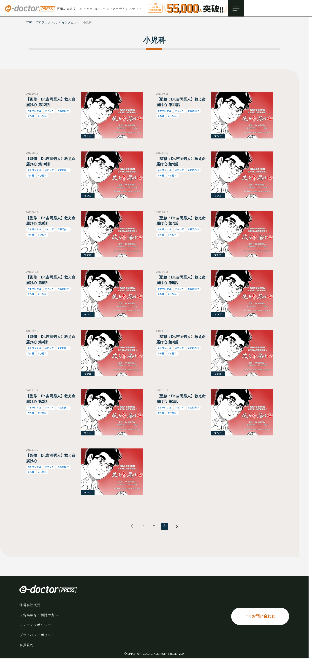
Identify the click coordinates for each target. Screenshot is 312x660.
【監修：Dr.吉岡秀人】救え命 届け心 (51, 458)
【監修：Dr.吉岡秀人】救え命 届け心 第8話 (51, 220)
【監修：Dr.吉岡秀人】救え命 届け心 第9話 (181, 161)
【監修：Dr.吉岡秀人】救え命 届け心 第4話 (51, 339)
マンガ (88, 136)
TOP (29, 22)
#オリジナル (34, 110)
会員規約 (27, 646)
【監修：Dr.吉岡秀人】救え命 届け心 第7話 (181, 220)
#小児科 (42, 116)
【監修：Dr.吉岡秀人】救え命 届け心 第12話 (51, 102)
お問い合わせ (263, 617)
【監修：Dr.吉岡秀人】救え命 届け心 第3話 (181, 339)
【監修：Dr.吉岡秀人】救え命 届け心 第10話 (51, 161)
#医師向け (63, 110)
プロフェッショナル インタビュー (57, 22)
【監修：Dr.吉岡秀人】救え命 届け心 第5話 (181, 280)
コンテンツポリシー (36, 626)
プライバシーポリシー (38, 636)
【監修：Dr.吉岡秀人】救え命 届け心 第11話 (181, 102)
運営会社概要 (30, 606)
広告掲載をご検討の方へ (40, 616)
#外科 (31, 116)
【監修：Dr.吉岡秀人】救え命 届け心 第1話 (181, 398)
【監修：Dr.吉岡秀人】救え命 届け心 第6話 (51, 280)
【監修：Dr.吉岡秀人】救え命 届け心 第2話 (51, 398)
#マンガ (49, 110)
